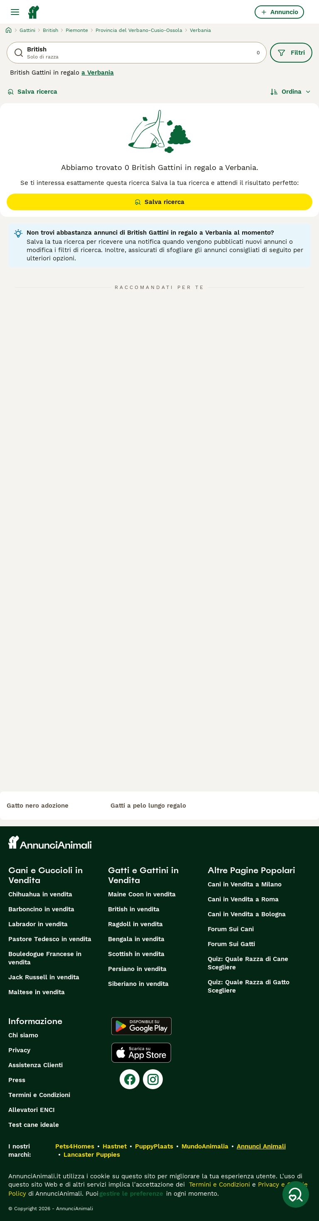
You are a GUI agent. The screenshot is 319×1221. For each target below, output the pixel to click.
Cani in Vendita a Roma (243, 899)
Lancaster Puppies (92, 1154)
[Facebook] (130, 1079)
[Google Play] (141, 1026)
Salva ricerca (32, 91)
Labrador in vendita (38, 924)
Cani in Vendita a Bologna (247, 914)
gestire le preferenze (131, 1193)
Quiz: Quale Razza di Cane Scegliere (248, 963)
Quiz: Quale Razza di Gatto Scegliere (249, 986)
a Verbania (97, 72)
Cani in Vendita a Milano (245, 884)
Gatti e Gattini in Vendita (143, 875)
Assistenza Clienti (35, 1065)
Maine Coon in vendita (142, 894)
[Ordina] (291, 91)
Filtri (291, 53)
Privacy (19, 1050)
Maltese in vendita (36, 992)
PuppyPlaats (154, 1146)
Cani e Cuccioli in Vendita (45, 875)
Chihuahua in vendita (40, 894)
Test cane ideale (33, 1125)
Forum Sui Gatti (231, 944)
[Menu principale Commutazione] (15, 12)
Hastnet (115, 1146)
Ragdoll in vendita (135, 924)
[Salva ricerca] (295, 1194)
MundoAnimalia (205, 1146)
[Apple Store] (141, 1053)
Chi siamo (23, 1035)
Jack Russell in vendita (43, 977)
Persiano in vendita (137, 969)
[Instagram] (153, 1079)
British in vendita (134, 909)
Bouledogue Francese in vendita (44, 958)
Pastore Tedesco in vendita (49, 939)
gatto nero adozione (38, 805)
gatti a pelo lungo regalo (148, 805)
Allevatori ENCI (31, 1110)
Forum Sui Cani (231, 929)
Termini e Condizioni (39, 1095)
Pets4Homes (74, 1146)
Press (16, 1080)
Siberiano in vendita (138, 984)
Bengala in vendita (136, 939)
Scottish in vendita (136, 954)
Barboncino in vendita (41, 909)
